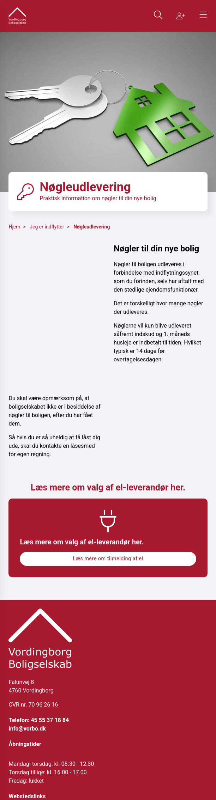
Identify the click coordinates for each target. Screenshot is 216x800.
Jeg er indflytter (47, 227)
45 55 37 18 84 (50, 720)
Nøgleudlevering (91, 227)
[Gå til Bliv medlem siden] (180, 16)
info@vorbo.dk (27, 728)
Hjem (14, 227)
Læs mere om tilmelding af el (108, 559)
